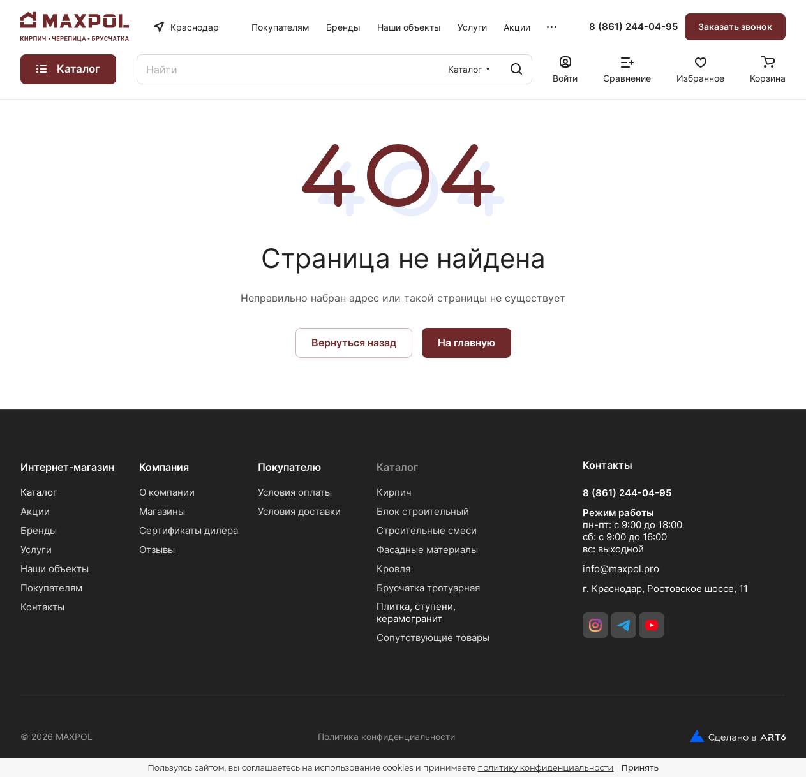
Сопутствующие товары (433, 638)
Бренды (38, 530)
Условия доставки (299, 511)
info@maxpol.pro (621, 569)
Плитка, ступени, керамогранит (416, 612)
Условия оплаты (295, 492)
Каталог (38, 492)
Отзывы (157, 550)
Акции (35, 511)
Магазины (162, 511)
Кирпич (394, 492)
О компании (167, 492)
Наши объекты (54, 569)
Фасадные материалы (427, 550)
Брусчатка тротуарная (428, 588)
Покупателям (51, 588)
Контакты (42, 607)
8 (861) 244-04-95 (633, 27)
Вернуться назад (353, 342)
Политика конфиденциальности (386, 736)
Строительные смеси (427, 530)
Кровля (393, 569)
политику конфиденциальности (546, 767)
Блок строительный (423, 511)
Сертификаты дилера (188, 530)
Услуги (36, 550)
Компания (164, 467)
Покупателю (289, 467)
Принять (639, 767)
